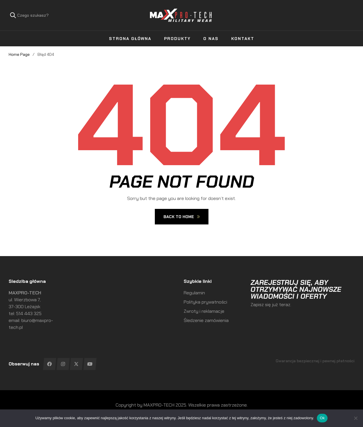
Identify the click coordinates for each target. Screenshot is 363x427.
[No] (356, 418)
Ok (322, 418)
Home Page (19, 54)
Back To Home (181, 216)
